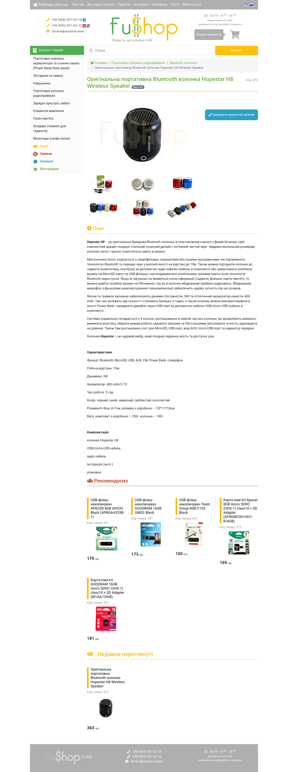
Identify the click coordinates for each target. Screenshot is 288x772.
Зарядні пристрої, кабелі (51, 103)
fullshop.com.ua (50, 4)
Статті (175, 4)
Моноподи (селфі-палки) (51, 138)
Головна (98, 63)
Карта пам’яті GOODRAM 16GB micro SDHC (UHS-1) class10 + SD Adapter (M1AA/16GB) (107, 588)
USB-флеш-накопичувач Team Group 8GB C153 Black (194, 506)
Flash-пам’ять (43, 118)
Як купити (141, 4)
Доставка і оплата (101, 4)
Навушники (41, 83)
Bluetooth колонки (183, 63)
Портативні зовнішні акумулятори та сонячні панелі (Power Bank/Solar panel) (56, 63)
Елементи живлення (48, 111)
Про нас (78, 4)
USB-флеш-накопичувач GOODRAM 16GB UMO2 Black (148, 506)
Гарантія (124, 4)
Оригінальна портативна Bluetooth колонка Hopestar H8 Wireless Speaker (108, 677)
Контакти (192, 4)
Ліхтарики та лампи (48, 76)
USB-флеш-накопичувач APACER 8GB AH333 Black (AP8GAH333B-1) (108, 508)
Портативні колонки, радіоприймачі (138, 63)
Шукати (236, 50)
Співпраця (159, 4)
